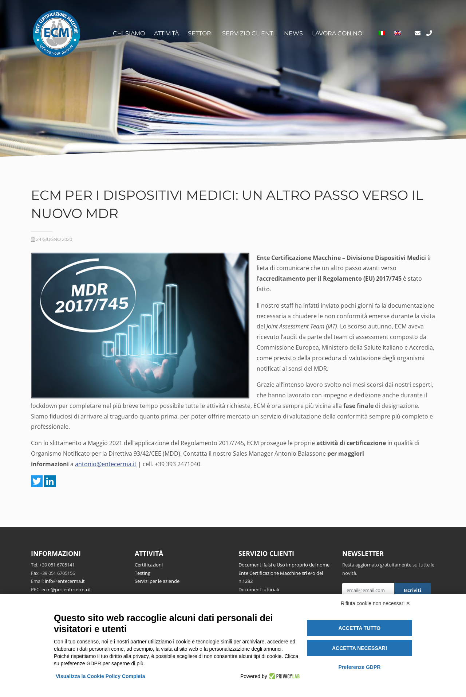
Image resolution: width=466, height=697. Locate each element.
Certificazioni (149, 564)
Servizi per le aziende (157, 581)
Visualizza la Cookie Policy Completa (100, 676)
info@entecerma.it (65, 581)
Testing (142, 573)
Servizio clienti (248, 33)
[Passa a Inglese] (397, 33)
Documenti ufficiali (258, 589)
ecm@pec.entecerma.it (66, 589)
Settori (200, 33)
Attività (166, 33)
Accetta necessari (359, 648)
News (293, 33)
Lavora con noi (338, 33)
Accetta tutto (360, 628)
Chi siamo (129, 33)
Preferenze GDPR (359, 667)
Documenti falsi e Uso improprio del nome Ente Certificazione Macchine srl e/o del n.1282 (283, 572)
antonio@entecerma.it (106, 464)
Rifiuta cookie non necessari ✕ (375, 603)
